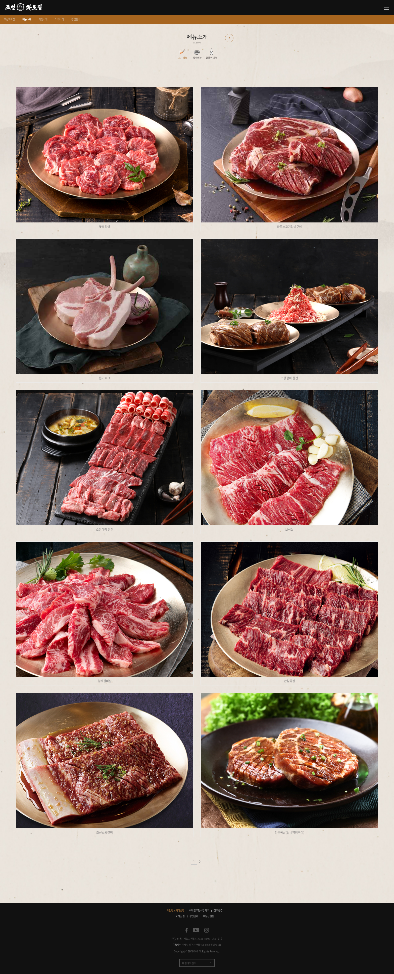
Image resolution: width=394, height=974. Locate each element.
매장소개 (43, 19)
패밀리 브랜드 (189, 963)
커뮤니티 (59, 19)
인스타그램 (206, 930)
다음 (229, 38)
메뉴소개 (26, 19)
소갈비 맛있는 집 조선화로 (23, 7)
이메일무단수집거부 (199, 910)
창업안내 (75, 19)
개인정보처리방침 (175, 910)
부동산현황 (208, 916)
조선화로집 (9, 19)
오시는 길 (180, 916)
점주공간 (218, 910)
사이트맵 (386, 7)
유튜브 (196, 930)
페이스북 (186, 930)
